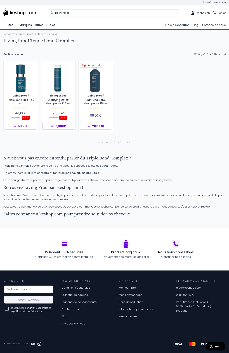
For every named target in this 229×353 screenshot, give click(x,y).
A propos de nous (73, 323)
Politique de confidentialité (79, 302)
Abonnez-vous (28, 300)
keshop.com (10, 34)
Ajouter (21, 126)
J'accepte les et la (31, 309)
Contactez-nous (73, 309)
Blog (64, 316)
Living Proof (25, 34)
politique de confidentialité (28, 311)
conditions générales (36, 307)
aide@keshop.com (188, 288)
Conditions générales (76, 288)
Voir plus (96, 126)
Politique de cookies (75, 295)
